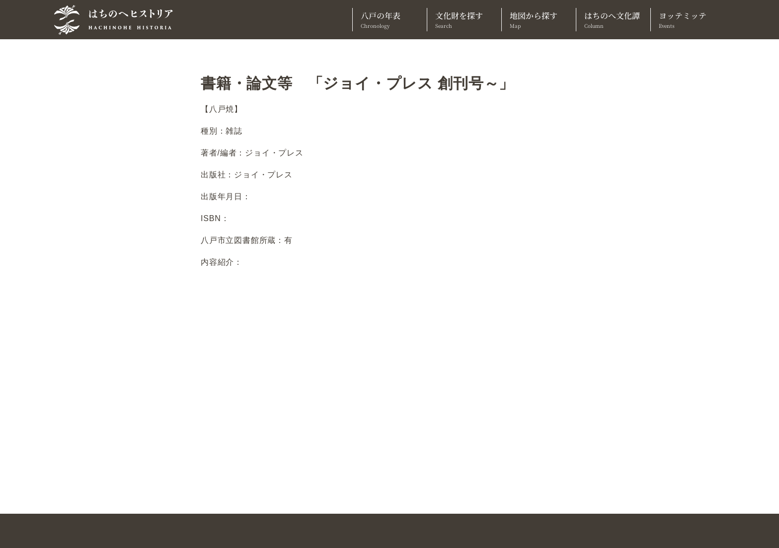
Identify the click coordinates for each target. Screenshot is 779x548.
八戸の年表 (390, 19)
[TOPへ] (117, 20)
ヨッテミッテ (688, 19)
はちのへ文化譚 (613, 19)
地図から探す (539, 19)
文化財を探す (464, 19)
